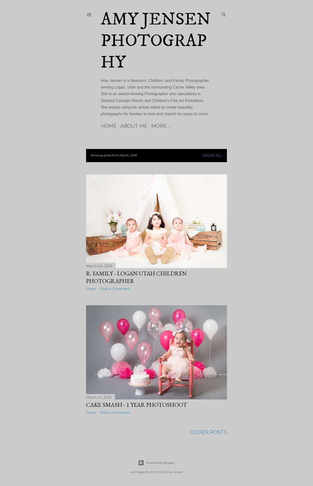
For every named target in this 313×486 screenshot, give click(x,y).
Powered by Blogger (156, 463)
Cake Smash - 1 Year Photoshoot (136, 404)
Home (109, 126)
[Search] (224, 14)
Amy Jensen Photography (156, 41)
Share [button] (91, 289)
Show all (213, 155)
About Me (133, 126)
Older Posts (208, 432)
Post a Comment (115, 289)
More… (160, 126)
